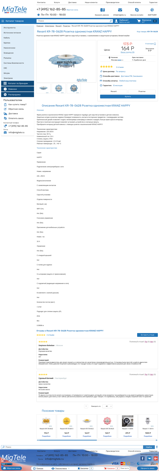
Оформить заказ (147, 468)
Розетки (66, 26)
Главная (40, 26)
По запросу (121, 71)
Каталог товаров (12, 21)
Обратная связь (72, 10)
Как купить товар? (17, 104)
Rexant (58, 26)
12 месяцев (117, 85)
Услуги (57, 2)
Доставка (72, 2)
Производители (112, 2)
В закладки (149, 44)
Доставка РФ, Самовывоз (131, 76)
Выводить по (96, 406)
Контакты (41, 2)
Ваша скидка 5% (127, 52)
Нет (151, 341)
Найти (149, 447)
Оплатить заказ (16, 118)
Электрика (49, 26)
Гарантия (153, 2)
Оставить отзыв (147, 335)
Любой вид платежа (127, 81)
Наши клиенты (91, 2)
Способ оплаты (134, 2)
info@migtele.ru (16, 132)
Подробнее (46, 436)
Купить (128, 96)
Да (146, 341)
